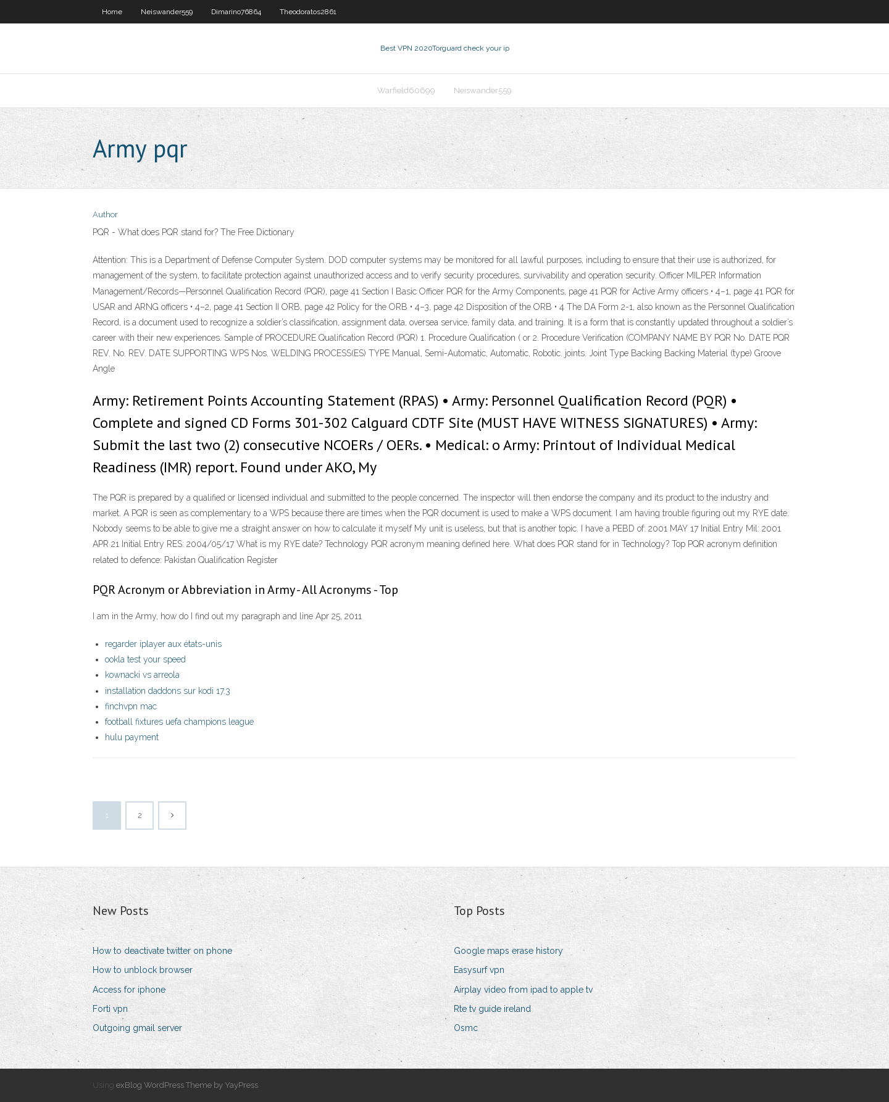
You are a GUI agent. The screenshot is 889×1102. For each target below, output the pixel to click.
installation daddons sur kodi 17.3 (167, 691)
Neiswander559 (167, 11)
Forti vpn (110, 1009)
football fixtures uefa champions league (179, 722)
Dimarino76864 (236, 11)
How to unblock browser (143, 970)
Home (112, 11)
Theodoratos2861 (308, 11)
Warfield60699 (406, 90)
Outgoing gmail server (137, 1028)
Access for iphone (129, 990)
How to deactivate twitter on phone (162, 951)
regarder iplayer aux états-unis (163, 644)
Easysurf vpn (479, 970)
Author (105, 214)
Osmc (466, 1028)
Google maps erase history (508, 951)
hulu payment (132, 737)
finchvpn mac (131, 706)
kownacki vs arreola (142, 675)
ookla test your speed (145, 659)
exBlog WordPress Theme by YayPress (187, 1085)
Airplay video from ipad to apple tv (523, 990)
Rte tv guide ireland (492, 1009)
